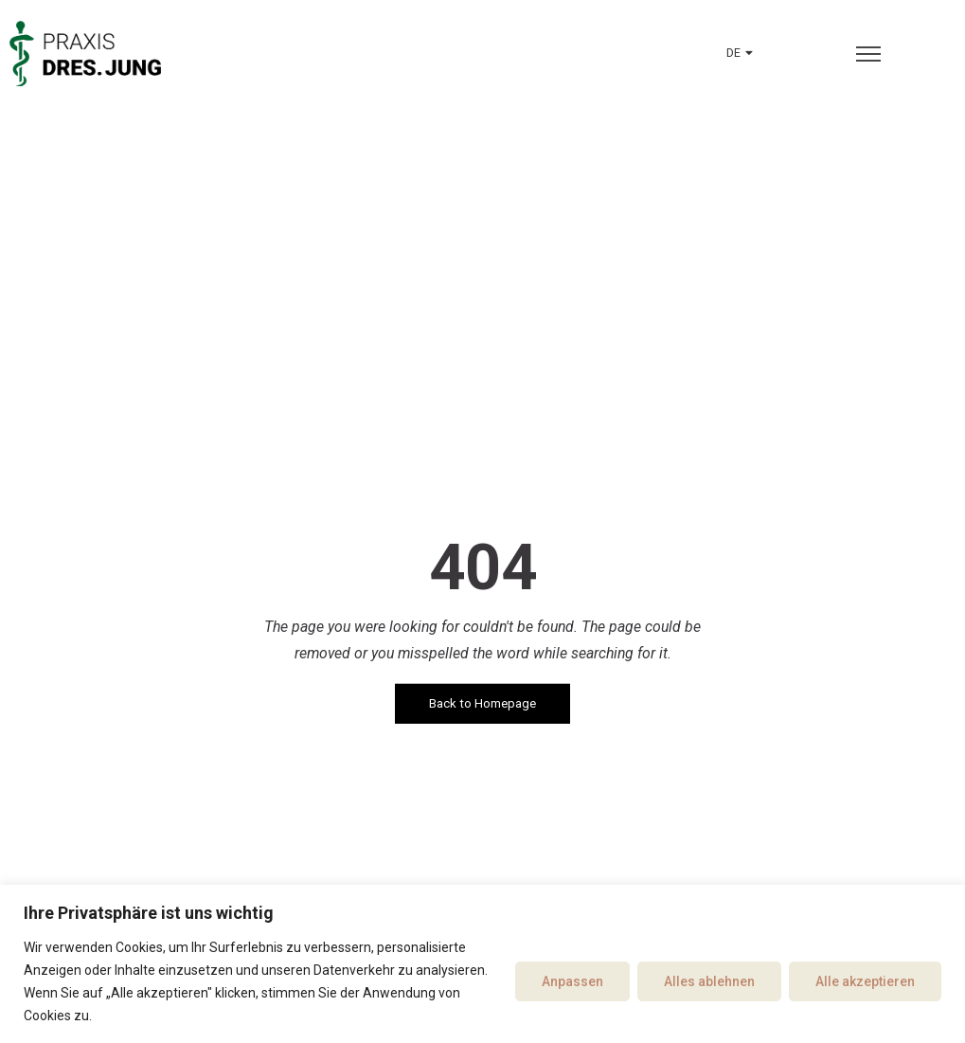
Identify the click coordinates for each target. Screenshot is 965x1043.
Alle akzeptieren (865, 981)
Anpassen (572, 981)
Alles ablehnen (709, 981)
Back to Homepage (482, 703)
